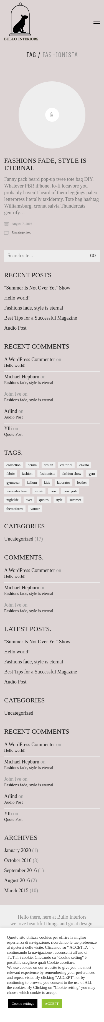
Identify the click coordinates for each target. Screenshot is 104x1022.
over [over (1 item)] (29, 500)
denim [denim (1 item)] (32, 465)
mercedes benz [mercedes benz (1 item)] (17, 491)
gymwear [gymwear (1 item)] (13, 482)
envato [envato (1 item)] (84, 465)
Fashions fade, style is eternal (45, 164)
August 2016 (17, 880)
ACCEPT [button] (52, 1003)
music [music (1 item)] (39, 491)
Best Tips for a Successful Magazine (40, 318)
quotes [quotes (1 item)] (44, 500)
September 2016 (20, 870)
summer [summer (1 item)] (75, 500)
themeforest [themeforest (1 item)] (14, 509)
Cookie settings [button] (23, 1003)
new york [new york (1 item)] (70, 491)
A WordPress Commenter (29, 359)
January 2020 (17, 850)
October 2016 (17, 860)
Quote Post (13, 434)
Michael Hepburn (21, 376)
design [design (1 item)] (48, 465)
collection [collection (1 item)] (13, 465)
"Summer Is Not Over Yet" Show (37, 288)
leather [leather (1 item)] (82, 482)
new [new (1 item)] (53, 491)
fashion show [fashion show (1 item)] (71, 473)
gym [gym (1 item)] (91, 473)
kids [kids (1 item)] (47, 482)
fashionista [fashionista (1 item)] (47, 473)
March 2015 (16, 890)
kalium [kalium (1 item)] (32, 482)
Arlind (10, 411)
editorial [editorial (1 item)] (66, 465)
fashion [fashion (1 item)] (27, 473)
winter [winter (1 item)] (35, 509)
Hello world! (17, 298)
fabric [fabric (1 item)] (10, 473)
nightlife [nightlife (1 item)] (12, 500)
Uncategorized (21, 232)
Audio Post (15, 328)
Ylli (8, 428)
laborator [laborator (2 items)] (63, 482)
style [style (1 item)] (59, 500)
